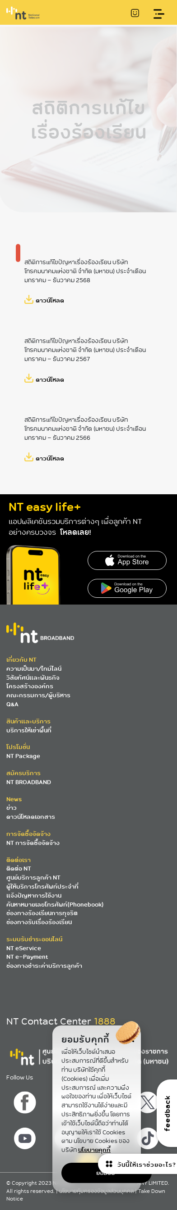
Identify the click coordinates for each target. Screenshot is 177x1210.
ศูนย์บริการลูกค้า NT (33, 877)
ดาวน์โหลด (50, 300)
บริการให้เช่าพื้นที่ (28, 730)
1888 (105, 1021)
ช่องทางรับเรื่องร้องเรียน (39, 922)
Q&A (12, 704)
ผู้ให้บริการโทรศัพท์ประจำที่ (42, 886)
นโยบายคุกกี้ (94, 1150)
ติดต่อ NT (18, 868)
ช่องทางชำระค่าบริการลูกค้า (44, 966)
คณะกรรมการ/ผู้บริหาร (38, 695)
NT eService (23, 948)
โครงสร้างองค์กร (29, 686)
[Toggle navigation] (159, 14)
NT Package (23, 756)
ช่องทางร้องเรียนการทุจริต (42, 913)
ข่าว (11, 808)
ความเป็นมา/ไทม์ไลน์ (33, 668)
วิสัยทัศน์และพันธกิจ (33, 677)
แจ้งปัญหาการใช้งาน (33, 895)
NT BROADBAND (28, 782)
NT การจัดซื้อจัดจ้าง (33, 843)
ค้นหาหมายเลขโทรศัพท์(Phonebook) (55, 904)
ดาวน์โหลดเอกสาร (30, 817)
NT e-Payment (27, 957)
